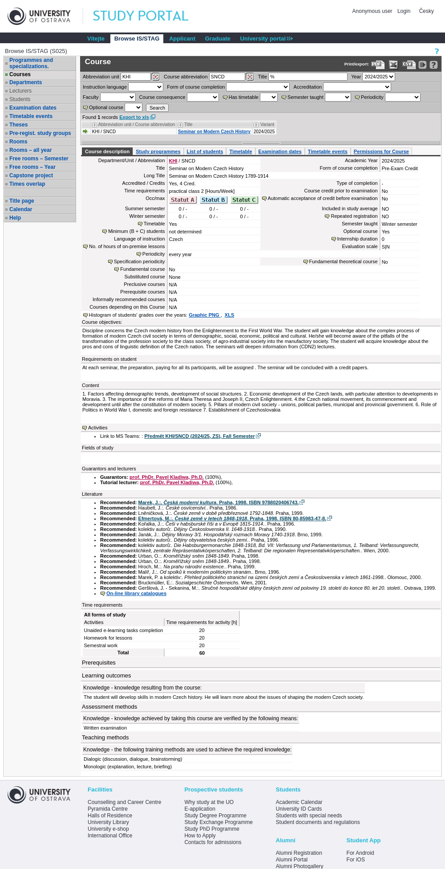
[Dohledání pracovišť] (155, 77)
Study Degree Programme (215, 815)
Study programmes (158, 151)
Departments (25, 82)
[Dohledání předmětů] (250, 77)
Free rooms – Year (32, 167)
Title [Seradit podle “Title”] (188, 124)
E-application (199, 809)
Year (356, 76)
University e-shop (108, 829)
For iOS (356, 860)
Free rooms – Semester (39, 158)
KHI (173, 160)
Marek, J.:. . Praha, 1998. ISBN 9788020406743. (218, 502)
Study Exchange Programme (218, 822)
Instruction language (105, 87)
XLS (229, 315)
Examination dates (33, 108)
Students (19, 99)
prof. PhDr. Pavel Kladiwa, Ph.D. (166, 477)
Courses (20, 74)
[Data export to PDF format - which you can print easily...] (378, 64)
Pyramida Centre (108, 809)
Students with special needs (309, 815)
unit (101, 76)
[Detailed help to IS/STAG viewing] (433, 64)
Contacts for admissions (212, 842)
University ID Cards (299, 809)
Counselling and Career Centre (124, 802)
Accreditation (308, 87)
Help (15, 218)
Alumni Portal (291, 860)
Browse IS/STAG (137, 38)
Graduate (218, 38)
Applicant (182, 38)
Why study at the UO (209, 802)
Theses (18, 125)
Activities (97, 427)
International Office (110, 835)
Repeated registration (354, 216)
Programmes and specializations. (31, 63)
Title (262, 76)
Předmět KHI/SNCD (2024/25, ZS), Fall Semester (199, 436)
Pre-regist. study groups (40, 133)
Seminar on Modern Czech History (214, 131)
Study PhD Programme (211, 829)
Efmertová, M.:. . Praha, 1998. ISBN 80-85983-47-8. (232, 518)
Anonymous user (373, 11)
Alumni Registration (299, 853)
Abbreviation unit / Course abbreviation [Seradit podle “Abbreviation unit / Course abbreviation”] (136, 124)
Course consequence (162, 97)
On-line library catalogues (136, 593)
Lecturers (20, 91)
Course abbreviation (185, 76)
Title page (21, 201)
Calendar (20, 209)
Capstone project (31, 175)
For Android (360, 853)
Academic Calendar (299, 802)
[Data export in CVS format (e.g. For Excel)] (409, 64)
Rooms (18, 142)
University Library (108, 822)
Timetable (240, 151)
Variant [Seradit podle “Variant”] (267, 124)
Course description (107, 151)
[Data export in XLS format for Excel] (393, 64)
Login (403, 11)
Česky (426, 11)
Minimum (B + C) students (136, 231)
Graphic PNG (205, 315)
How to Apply (199, 835)
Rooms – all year (30, 150)
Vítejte (96, 38)
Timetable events (31, 116)
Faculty (90, 97)
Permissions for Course (381, 151)
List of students (205, 151)
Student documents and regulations (318, 822)
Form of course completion (196, 87)
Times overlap (27, 184)
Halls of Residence (110, 815)
